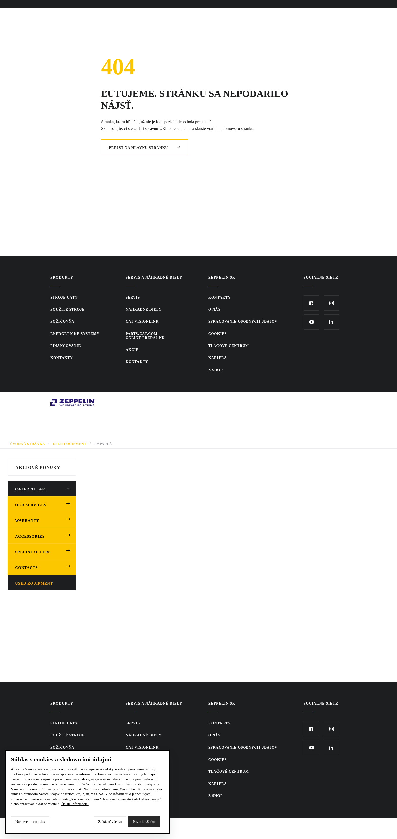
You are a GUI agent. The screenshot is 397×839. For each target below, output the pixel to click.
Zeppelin (58, 401)
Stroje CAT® (64, 297)
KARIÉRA (217, 358)
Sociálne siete (321, 277)
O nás (214, 309)
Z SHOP (215, 370)
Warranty (27, 521)
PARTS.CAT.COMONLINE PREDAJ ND (145, 336)
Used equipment (34, 583)
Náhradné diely (143, 309)
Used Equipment (69, 444)
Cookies (217, 334)
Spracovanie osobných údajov (242, 321)
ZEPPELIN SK (221, 277)
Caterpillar (30, 489)
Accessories (30, 536)
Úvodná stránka (27, 444)
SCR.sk (307, 401)
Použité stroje (67, 309)
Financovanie (65, 346)
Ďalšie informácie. (75, 804)
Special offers (33, 552)
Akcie (132, 350)
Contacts (26, 568)
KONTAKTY (61, 358)
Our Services (30, 505)
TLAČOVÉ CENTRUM (228, 346)
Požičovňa (62, 321)
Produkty (61, 277)
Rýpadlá (103, 444)
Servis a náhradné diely (154, 277)
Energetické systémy (75, 334)
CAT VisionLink (142, 321)
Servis (133, 297)
